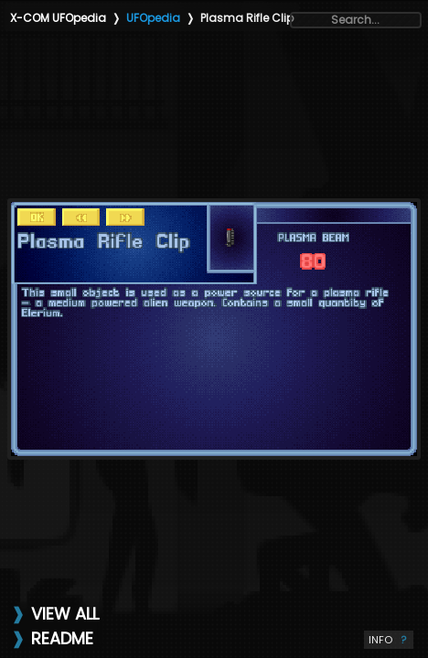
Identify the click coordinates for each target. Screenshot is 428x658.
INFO (389, 639)
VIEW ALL (65, 613)
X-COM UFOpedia (58, 18)
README (62, 638)
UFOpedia (153, 18)
